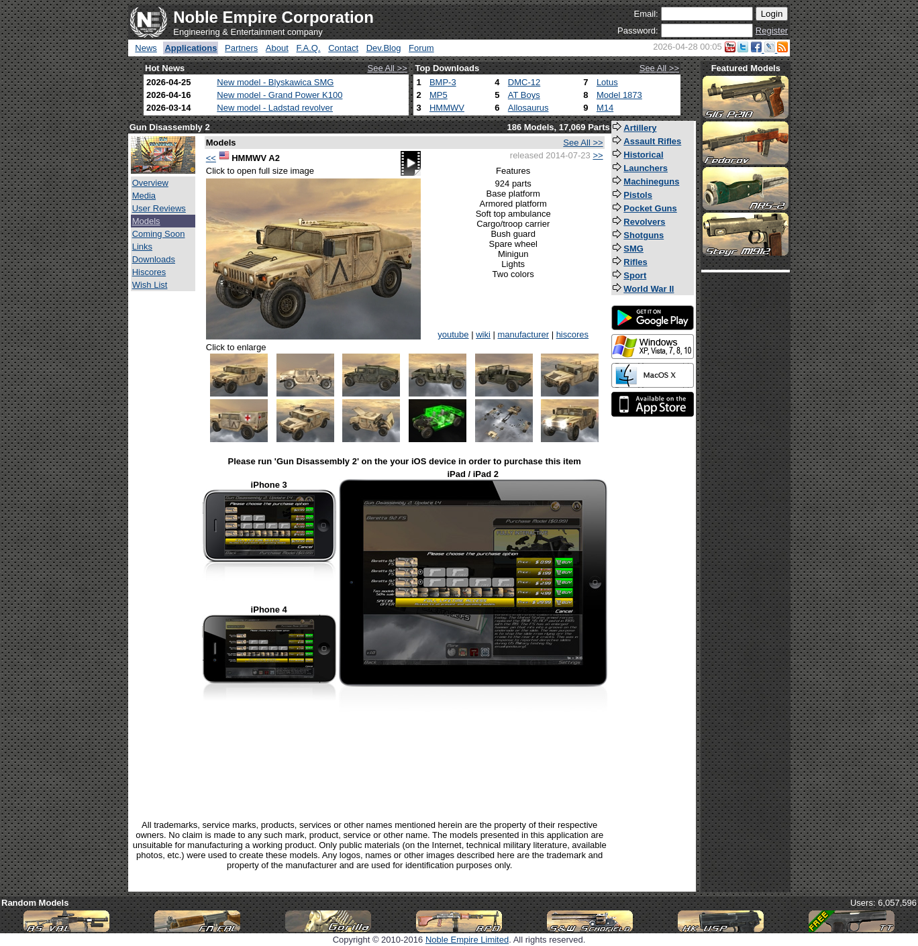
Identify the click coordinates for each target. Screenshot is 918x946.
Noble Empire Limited (467, 940)
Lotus (607, 82)
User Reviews (159, 208)
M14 (605, 108)
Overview (150, 183)
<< (211, 158)
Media (144, 196)
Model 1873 (619, 95)
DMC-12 (524, 82)
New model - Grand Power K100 (279, 95)
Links (142, 247)
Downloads (153, 259)
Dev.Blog (383, 48)
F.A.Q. (308, 48)
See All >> (387, 68)
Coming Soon (158, 234)
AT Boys (524, 95)
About (277, 48)
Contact (343, 48)
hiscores (572, 334)
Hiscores (149, 272)
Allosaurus (528, 108)
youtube (453, 334)
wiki (483, 334)
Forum (421, 48)
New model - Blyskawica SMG (275, 82)
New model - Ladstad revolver (275, 108)
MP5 (438, 95)
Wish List (150, 285)
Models (146, 221)
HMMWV (446, 108)
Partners (241, 48)
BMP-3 (442, 82)
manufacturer (523, 334)
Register (772, 30)
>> (598, 155)
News (146, 48)
